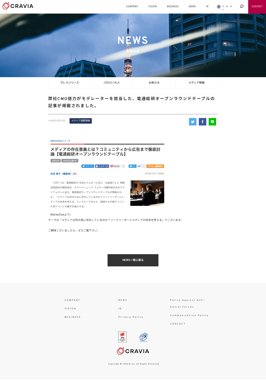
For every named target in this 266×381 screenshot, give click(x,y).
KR (231, 6)
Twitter (192, 121)
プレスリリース (69, 83)
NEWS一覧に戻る (133, 260)
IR (207, 6)
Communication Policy (189, 315)
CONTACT (257, 6)
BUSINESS (173, 6)
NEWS (192, 6)
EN (227, 6)
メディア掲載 (196, 83)
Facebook (202, 121)
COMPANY (132, 6)
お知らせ (154, 83)
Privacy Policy (131, 317)
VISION (152, 6)
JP (223, 6)
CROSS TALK (112, 83)
